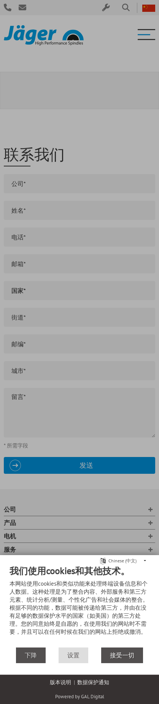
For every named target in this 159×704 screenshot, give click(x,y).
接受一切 (122, 655)
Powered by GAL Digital (79, 696)
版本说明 (60, 682)
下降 (31, 655)
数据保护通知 (93, 682)
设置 (73, 655)
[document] (79, 606)
